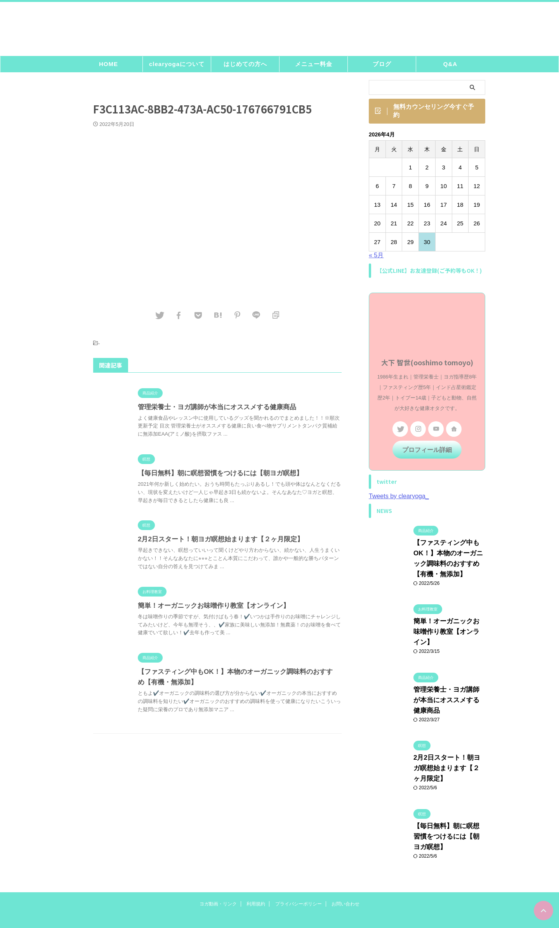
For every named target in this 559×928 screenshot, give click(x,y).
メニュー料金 (313, 66)
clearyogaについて (177, 66)
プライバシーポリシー (298, 864)
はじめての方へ (245, 66)
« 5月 (376, 259)
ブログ (382, 66)
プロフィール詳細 (427, 453)
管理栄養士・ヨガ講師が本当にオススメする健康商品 (212, 409)
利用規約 (256, 864)
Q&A (450, 66)
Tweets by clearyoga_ (399, 498)
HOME (108, 66)
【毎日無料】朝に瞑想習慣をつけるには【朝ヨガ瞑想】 (215, 475)
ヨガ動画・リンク (218, 864)
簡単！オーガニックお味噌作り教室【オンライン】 (209, 608)
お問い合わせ (345, 864)
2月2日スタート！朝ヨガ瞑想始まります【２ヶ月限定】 (216, 541)
